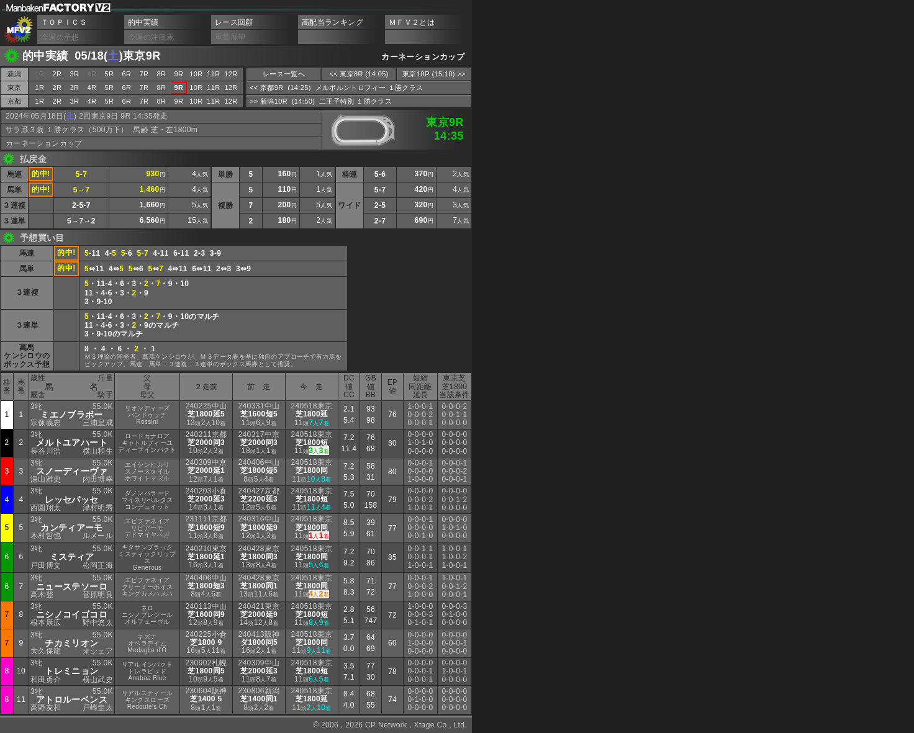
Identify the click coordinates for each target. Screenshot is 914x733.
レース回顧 (234, 22)
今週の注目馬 (151, 37)
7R (144, 74)
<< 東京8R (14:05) (358, 74)
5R (109, 74)
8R (161, 74)
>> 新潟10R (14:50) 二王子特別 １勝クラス (321, 101)
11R (213, 74)
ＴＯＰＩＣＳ (64, 22)
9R (179, 74)
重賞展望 (230, 37)
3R (74, 74)
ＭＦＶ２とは (412, 22)
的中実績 (143, 22)
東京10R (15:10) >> (434, 74)
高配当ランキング (332, 22)
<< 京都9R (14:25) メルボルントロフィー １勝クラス (336, 87)
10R (195, 74)
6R (127, 74)
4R (92, 87)
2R (57, 74)
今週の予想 (60, 37)
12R (230, 74)
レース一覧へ (284, 74)
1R (40, 87)
